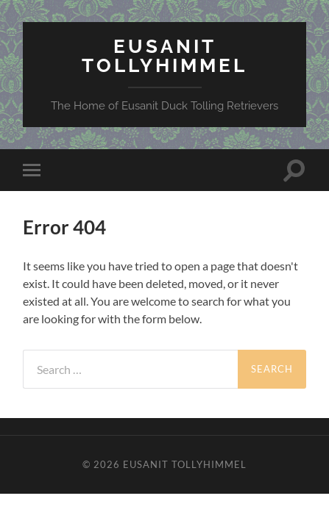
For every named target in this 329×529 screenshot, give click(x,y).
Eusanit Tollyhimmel (164, 55)
